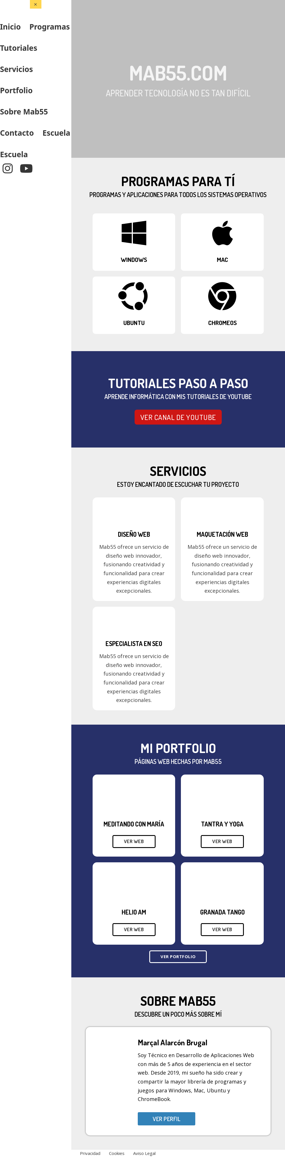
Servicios (16, 69)
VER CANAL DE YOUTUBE (178, 417)
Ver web (134, 841)
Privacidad (90, 1153)
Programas (49, 27)
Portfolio (16, 90)
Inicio (10, 27)
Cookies (117, 1153)
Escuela (56, 133)
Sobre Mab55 (24, 111)
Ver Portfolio (178, 956)
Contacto (17, 133)
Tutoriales (18, 48)
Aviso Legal (144, 1153)
